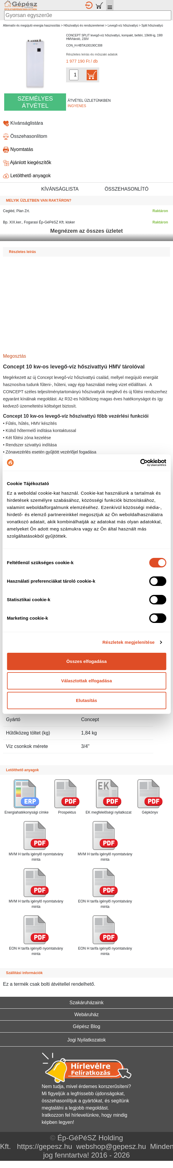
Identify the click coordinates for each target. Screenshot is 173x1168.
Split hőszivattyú (152, 25)
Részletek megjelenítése (128, 642)
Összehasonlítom (25, 136)
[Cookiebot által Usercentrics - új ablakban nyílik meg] (140, 463)
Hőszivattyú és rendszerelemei (84, 25)
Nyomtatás (18, 149)
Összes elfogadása (86, 661)
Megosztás (14, 356)
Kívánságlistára (23, 123)
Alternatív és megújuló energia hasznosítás (31, 25)
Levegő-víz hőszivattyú (123, 25)
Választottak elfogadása (86, 680)
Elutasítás (86, 700)
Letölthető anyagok (27, 175)
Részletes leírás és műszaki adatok (91, 54)
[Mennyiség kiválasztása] (73, 75)
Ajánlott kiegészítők (27, 162)
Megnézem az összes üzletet (86, 231)
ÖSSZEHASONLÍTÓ (126, 189)
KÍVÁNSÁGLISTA (60, 189)
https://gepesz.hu (44, 1146)
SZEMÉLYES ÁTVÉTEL (35, 102)
